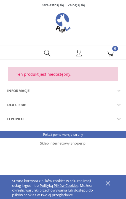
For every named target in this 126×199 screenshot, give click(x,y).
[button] (15, 53)
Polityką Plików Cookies (59, 185)
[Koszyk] (110, 53)
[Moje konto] (79, 53)
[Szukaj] (47, 53)
